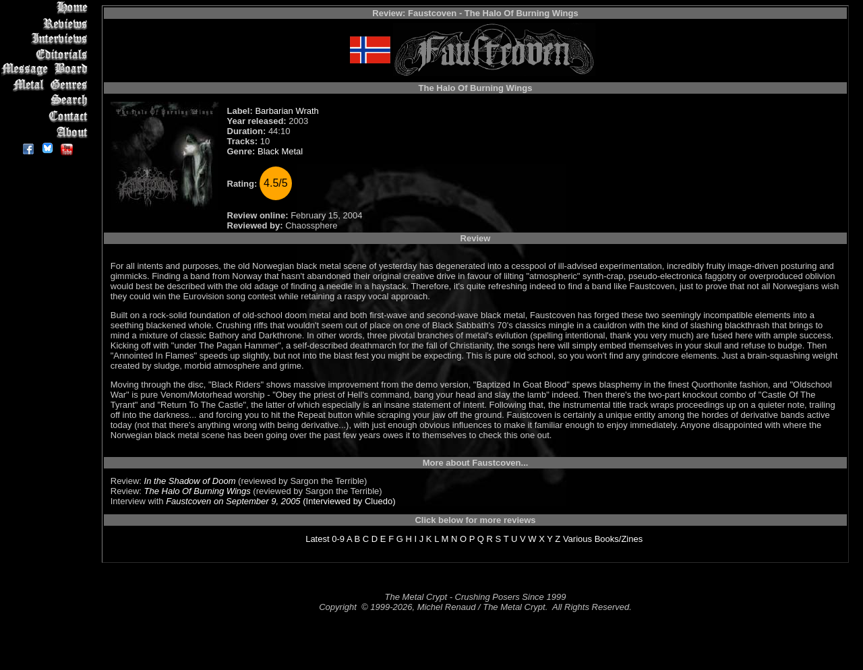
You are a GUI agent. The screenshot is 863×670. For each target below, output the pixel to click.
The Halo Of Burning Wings (197, 491)
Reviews (46, 23)
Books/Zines (619, 539)
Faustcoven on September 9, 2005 (233, 501)
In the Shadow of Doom (190, 481)
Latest (317, 539)
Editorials (46, 54)
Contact (46, 116)
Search (46, 101)
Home (46, 8)
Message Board (46, 70)
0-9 (338, 539)
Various (577, 539)
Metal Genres (46, 85)
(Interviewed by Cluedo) (348, 501)
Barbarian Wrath (286, 111)
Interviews (46, 39)
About (46, 132)
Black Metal (280, 151)
